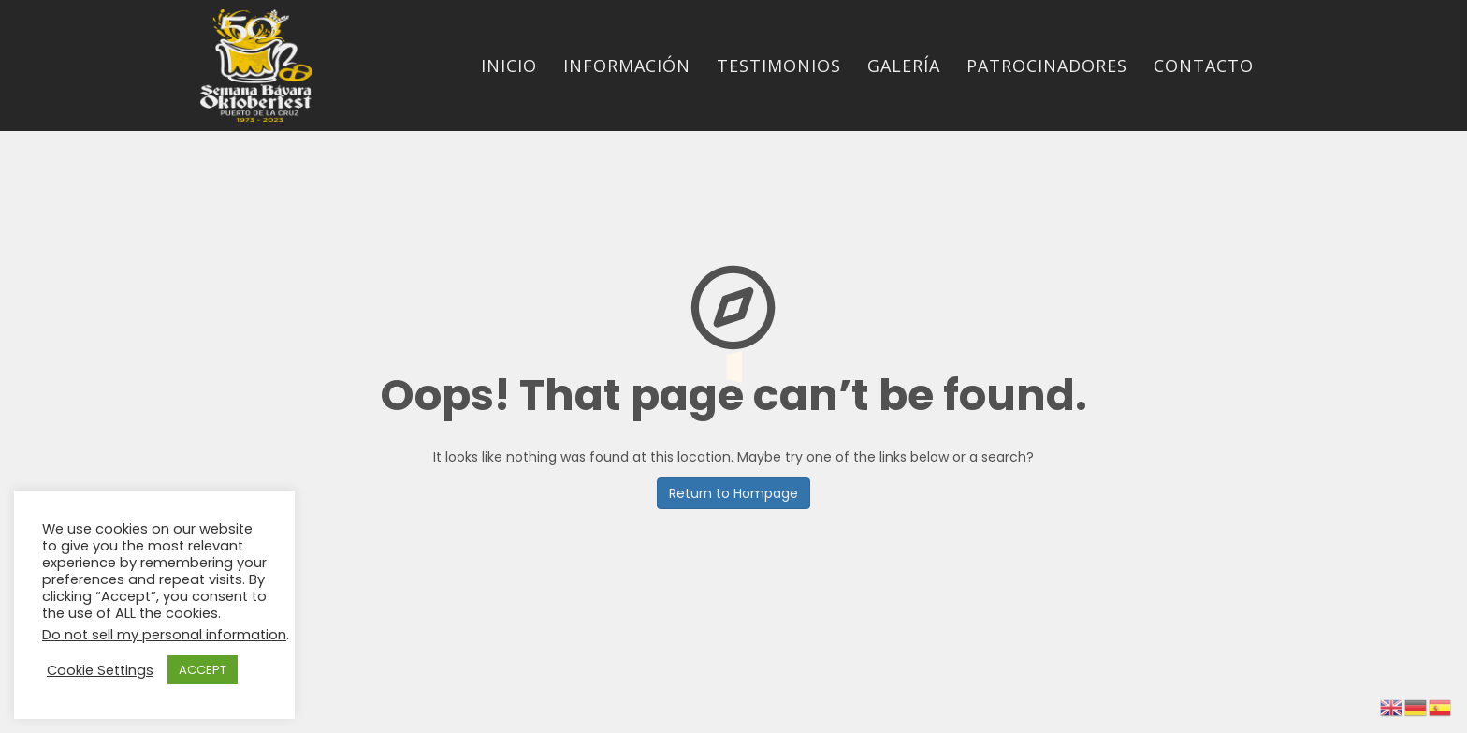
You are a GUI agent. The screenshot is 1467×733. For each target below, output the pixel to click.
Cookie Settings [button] (100, 670)
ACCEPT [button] (202, 670)
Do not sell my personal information (164, 634)
